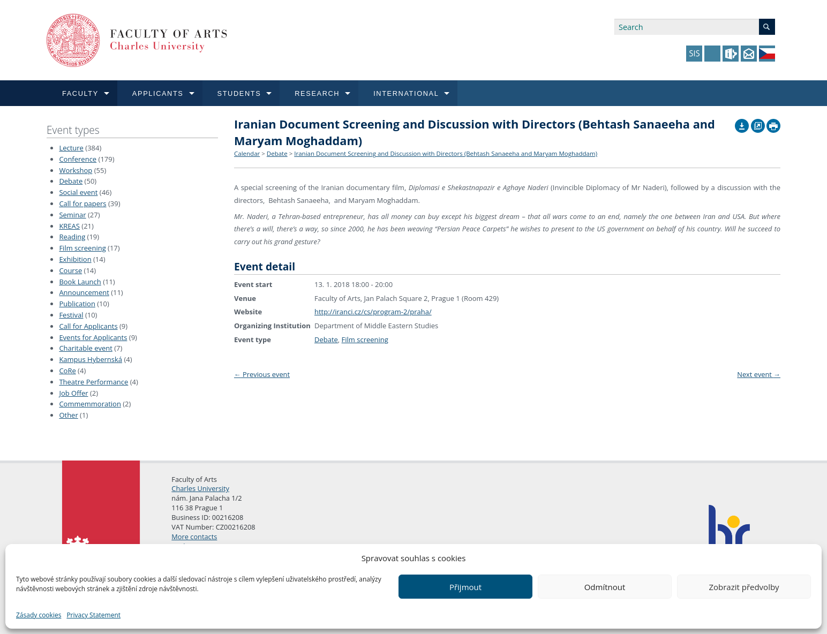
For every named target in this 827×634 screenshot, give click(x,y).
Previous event (262, 374)
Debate (70, 181)
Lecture (71, 148)
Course (70, 270)
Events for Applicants (93, 337)
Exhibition (75, 259)
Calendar (247, 153)
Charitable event (85, 348)
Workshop (75, 170)
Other (68, 415)
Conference (77, 159)
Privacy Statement (93, 615)
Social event (78, 192)
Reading (72, 236)
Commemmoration (90, 404)
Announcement (84, 292)
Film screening (82, 248)
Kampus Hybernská (90, 359)
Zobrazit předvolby (744, 587)
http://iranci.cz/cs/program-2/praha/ (373, 311)
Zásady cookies (38, 615)
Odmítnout (605, 587)
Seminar (72, 215)
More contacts (194, 536)
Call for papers (82, 203)
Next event (758, 374)
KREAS (69, 226)
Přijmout (465, 587)
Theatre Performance (93, 382)
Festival (71, 315)
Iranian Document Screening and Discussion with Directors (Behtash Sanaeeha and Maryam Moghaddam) (445, 153)
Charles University (200, 488)
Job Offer (73, 393)
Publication (77, 303)
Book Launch (80, 281)
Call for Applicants (88, 326)
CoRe (67, 370)
